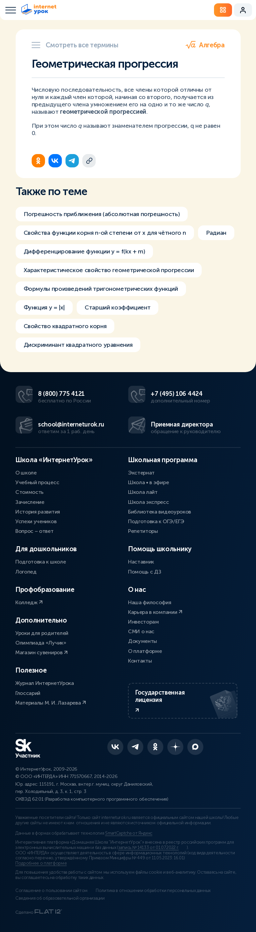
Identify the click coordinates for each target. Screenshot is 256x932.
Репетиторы (143, 531)
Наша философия (149, 602)
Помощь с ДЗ (144, 572)
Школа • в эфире (148, 482)
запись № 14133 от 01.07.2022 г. (148, 847)
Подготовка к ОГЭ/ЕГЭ (156, 521)
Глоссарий (27, 693)
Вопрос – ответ (34, 531)
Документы (142, 641)
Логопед (26, 572)
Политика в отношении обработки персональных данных (153, 890)
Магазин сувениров (41, 652)
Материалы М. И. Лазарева (50, 703)
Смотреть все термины (75, 45)
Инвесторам (143, 622)
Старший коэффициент (117, 307)
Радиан (216, 232)
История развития (37, 512)
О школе (26, 473)
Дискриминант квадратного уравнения (78, 344)
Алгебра (205, 45)
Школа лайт (143, 492)
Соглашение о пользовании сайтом (51, 890)
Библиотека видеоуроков (159, 512)
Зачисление (29, 502)
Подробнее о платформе (41, 863)
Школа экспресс (148, 502)
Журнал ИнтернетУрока (44, 683)
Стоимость (29, 492)
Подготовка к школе (40, 562)
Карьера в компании (155, 612)
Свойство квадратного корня (65, 326)
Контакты (140, 661)
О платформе (145, 651)
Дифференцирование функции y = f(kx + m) (84, 251)
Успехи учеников (35, 521)
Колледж (29, 602)
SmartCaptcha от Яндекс (128, 833)
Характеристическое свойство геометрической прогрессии (109, 270)
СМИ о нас (141, 631)
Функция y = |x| (44, 307)
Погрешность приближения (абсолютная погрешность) (102, 214)
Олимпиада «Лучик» (40, 643)
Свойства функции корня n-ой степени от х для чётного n (105, 232)
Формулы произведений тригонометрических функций (101, 288)
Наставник (141, 562)
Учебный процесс (37, 482)
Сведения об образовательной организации (60, 898)
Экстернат (141, 473)
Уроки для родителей (41, 633)
